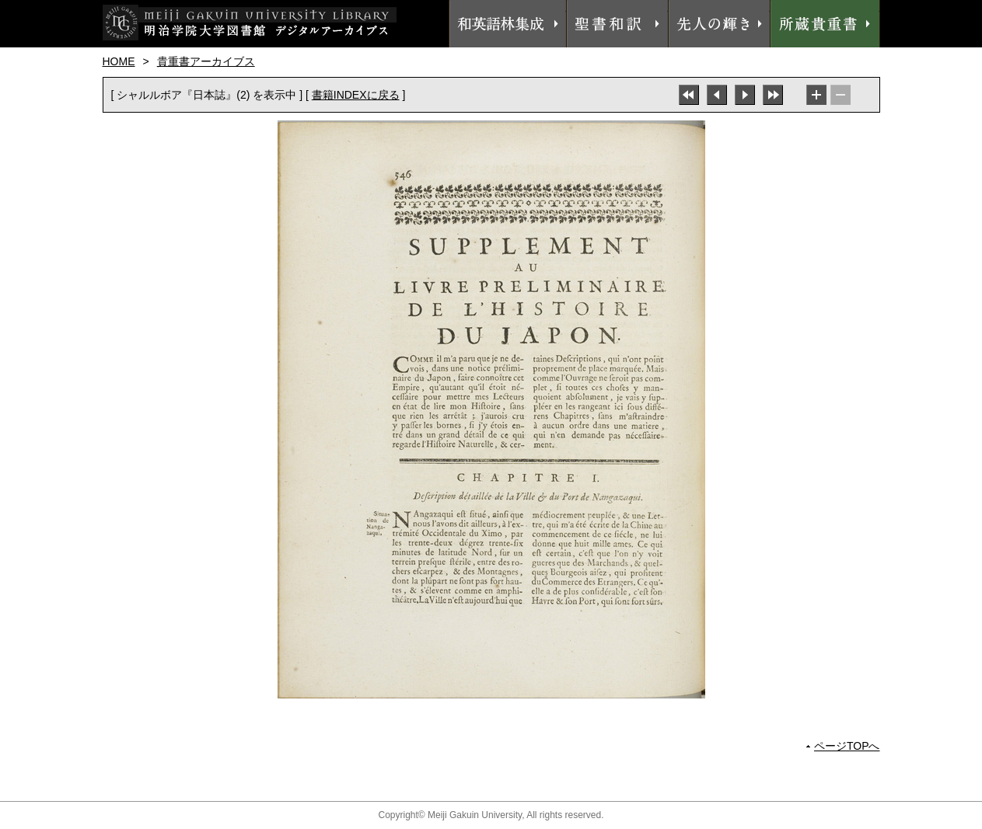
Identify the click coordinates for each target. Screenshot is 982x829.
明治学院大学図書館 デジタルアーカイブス (250, 22)
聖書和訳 (617, 23)
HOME (119, 61)
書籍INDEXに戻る (356, 95)
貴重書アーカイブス (206, 61)
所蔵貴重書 (825, 23)
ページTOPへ (847, 746)
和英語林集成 (507, 23)
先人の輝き (719, 23)
